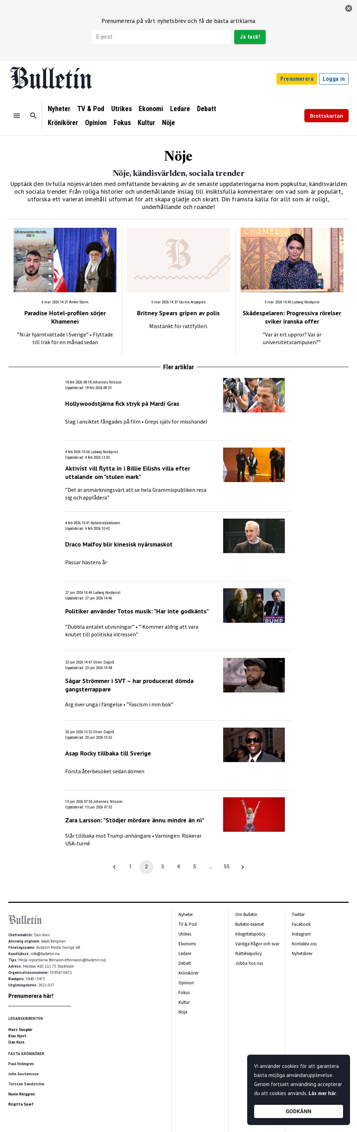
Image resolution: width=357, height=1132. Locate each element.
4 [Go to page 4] (178, 867)
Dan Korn (16, 1042)
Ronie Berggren (21, 1094)
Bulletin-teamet (249, 924)
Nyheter (59, 108)
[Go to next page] (243, 867)
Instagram (301, 934)
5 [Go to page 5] (195, 867)
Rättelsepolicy (248, 953)
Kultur (146, 122)
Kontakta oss (304, 944)
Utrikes (121, 108)
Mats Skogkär (20, 1029)
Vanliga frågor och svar (257, 944)
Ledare (180, 108)
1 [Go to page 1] (130, 867)
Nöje (168, 122)
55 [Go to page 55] (227, 867)
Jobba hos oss (249, 963)
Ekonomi (151, 108)
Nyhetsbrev (302, 953)
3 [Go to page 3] (162, 867)
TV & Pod (90, 108)
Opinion (96, 122)
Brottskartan (326, 115)
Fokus (122, 122)
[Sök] (33, 115)
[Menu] (16, 115)
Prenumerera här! (30, 996)
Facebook (301, 924)
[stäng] (348, 8)
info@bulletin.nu (45, 953)
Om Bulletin (246, 914)
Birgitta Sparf (20, 1104)
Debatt (206, 108)
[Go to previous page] (114, 867)
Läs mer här (322, 1093)
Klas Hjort (17, 1035)
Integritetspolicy (250, 934)
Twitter (298, 914)
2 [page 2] (146, 867)
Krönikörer (63, 122)
